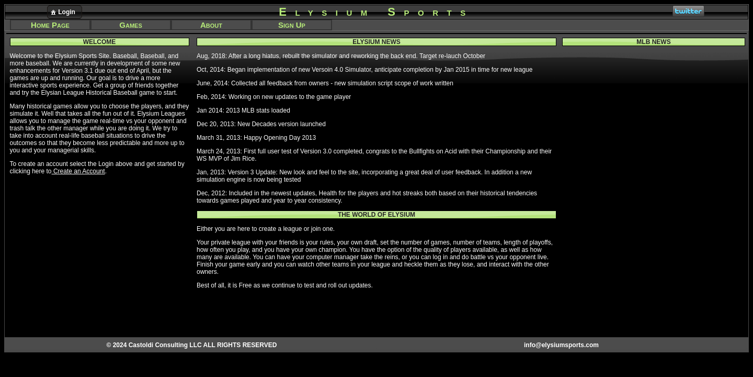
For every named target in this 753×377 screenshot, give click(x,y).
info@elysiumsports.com (561, 345)
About (211, 24)
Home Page (50, 24)
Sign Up (291, 24)
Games (130, 24)
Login (62, 12)
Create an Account (78, 171)
